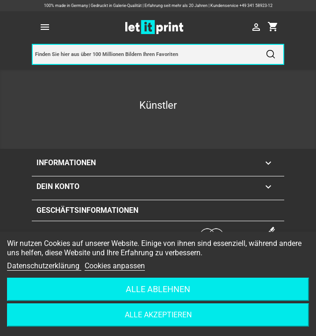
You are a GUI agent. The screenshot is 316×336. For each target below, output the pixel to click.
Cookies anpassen (115, 265)
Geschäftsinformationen (87, 210)
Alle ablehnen (158, 289)
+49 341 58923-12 (256, 5)
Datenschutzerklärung (44, 265)
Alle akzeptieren (158, 314)
